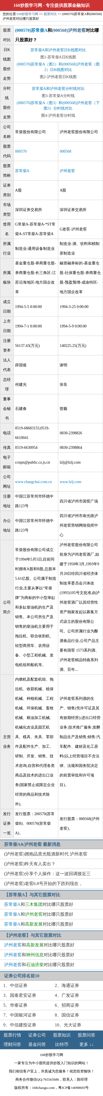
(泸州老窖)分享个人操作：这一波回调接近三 (47, 873)
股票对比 (50, 14)
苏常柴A (22, 171)
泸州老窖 (67, 171)
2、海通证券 (67, 985)
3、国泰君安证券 (19, 995)
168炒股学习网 (27, 5)
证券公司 (37, 1035)
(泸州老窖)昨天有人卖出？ (29, 863)
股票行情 (12, 1035)
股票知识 (62, 1035)
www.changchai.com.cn (33, 482)
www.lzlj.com (70, 482)
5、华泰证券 (15, 1005)
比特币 (61, 1044)
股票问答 (86, 1035)
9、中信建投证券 (19, 1025)
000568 (65, 151)
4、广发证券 (67, 995)
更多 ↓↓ (86, 1044)
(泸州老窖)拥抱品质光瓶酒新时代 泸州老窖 (45, 854)
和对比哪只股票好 (38, 904)
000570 (21, 151)
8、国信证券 (67, 1015)
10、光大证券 (68, 1025)
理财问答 (12, 1044)
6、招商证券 (67, 1005)
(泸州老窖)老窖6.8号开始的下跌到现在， (43, 883)
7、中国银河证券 (19, 1015)
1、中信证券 (15, 985)
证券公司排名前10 (21, 976)
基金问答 (37, 1044)
